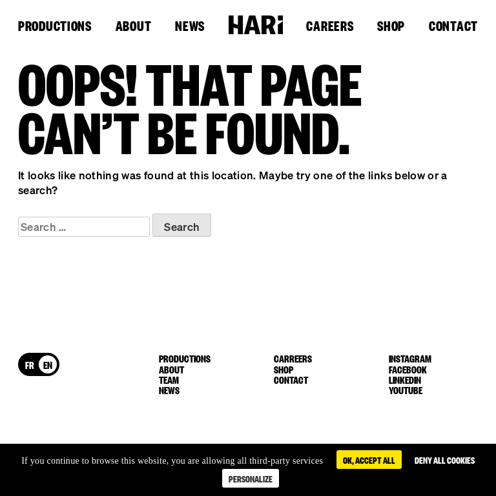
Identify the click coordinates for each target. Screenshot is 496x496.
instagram (410, 358)
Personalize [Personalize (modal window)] (251, 478)
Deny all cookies (445, 459)
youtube (405, 389)
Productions (55, 26)
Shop (391, 26)
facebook (408, 369)
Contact (453, 26)
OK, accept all (369, 459)
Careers (329, 26)
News (190, 26)
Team (169, 379)
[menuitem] (30, 364)
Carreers (293, 358)
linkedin (405, 379)
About (134, 26)
